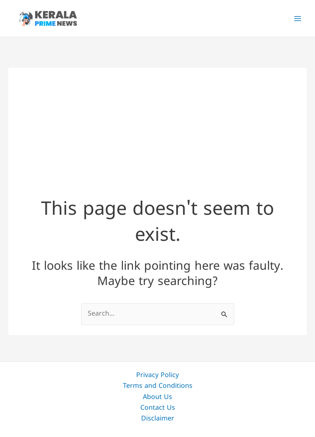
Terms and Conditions (157, 386)
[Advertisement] (157, 125)
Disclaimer (157, 419)
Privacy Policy (157, 375)
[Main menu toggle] (298, 19)
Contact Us (157, 408)
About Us (157, 397)
